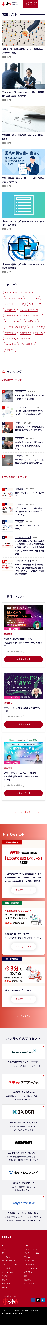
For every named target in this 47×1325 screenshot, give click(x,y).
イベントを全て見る (24, 812)
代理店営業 (10, 332)
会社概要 (25, 1310)
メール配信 (31, 321)
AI (7, 292)
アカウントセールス (14, 298)
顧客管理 (10, 350)
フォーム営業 (11, 315)
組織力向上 (11, 344)
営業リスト (10, 338)
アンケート (33, 298)
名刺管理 (25, 332)
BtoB (16, 292)
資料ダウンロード (24, 890)
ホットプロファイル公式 (11, 1310)
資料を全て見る (24, 1015)
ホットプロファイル (31, 315)
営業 (39, 332)
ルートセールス (35, 327)
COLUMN (6, 1237)
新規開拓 (25, 338)
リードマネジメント (14, 327)
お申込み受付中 (24, 659)
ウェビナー (10, 309)
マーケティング (12, 321)
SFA (27, 292)
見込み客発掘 (28, 344)
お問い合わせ (35, 1310)
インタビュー (34, 304)
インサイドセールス (14, 304)
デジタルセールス (29, 309)
